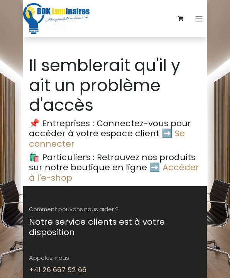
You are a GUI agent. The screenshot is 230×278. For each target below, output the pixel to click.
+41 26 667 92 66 (57, 270)
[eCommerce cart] (180, 18)
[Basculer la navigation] (199, 18)
